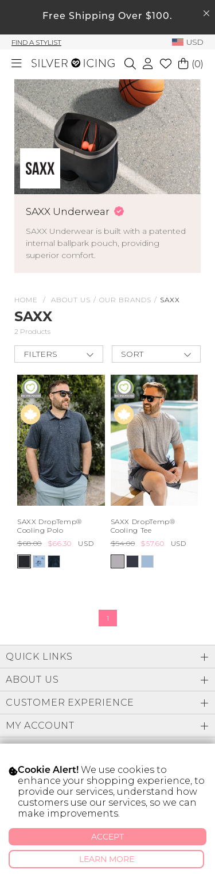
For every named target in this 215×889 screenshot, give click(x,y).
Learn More (106, 859)
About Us (71, 299)
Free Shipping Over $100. (107, 16)
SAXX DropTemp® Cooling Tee (143, 525)
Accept (107, 837)
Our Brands (125, 299)
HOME (26, 299)
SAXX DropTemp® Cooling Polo (49, 525)
